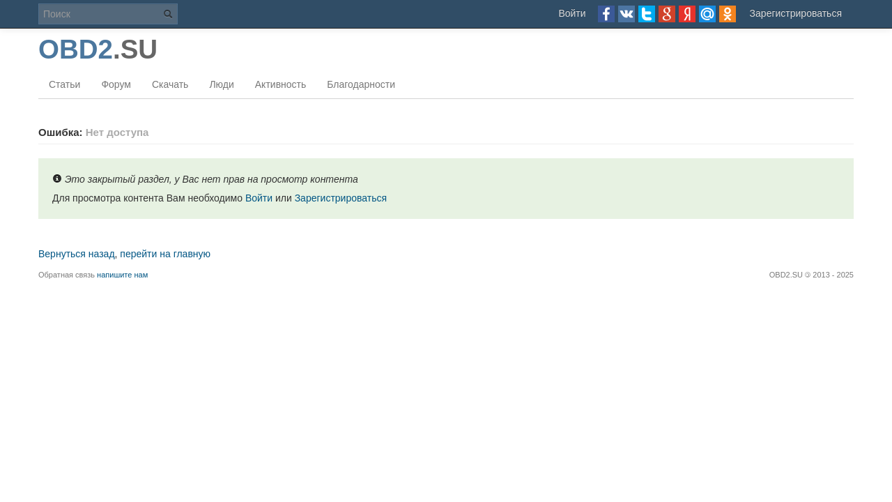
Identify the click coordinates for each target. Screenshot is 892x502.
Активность (281, 84)
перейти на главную (165, 253)
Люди (221, 84)
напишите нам (122, 275)
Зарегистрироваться (796, 13)
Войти (571, 13)
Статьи (64, 84)
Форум (116, 84)
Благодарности (361, 84)
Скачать (170, 84)
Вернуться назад (76, 253)
